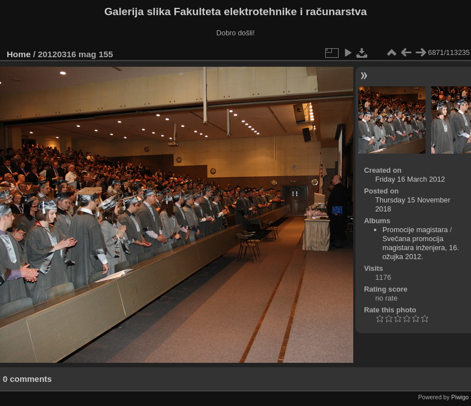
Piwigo (460, 397)
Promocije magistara (415, 229)
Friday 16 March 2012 (410, 179)
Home (19, 54)
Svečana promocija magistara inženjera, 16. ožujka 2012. (420, 247)
